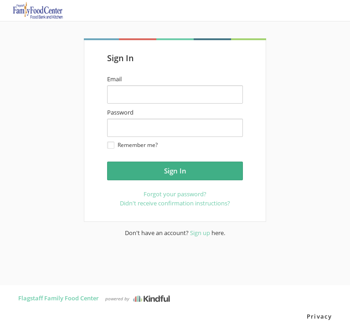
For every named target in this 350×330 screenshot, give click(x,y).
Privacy (319, 316)
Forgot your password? (175, 194)
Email (114, 79)
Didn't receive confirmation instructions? (175, 203)
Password (120, 112)
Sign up (200, 233)
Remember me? (132, 145)
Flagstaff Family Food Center (58, 298)
